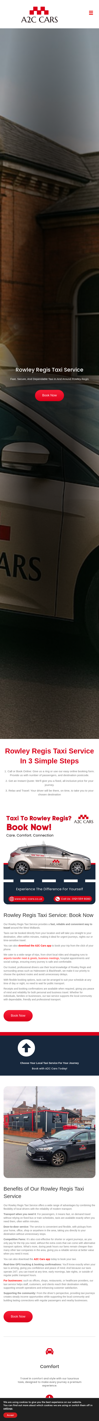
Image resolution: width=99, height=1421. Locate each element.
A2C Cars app (42, 1259)
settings (7, 1408)
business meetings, (49, 958)
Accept (10, 1415)
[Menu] (91, 12)
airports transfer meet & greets (20, 958)
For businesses (13, 1280)
